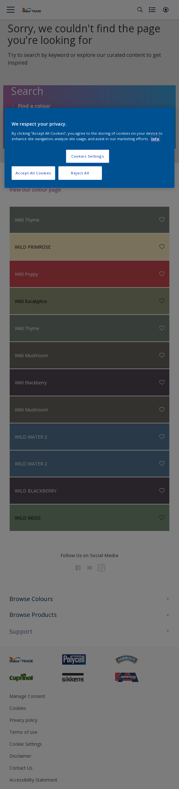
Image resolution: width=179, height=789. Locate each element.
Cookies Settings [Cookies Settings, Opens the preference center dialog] (87, 156)
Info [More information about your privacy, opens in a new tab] (155, 138)
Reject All (80, 173)
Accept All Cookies (33, 173)
